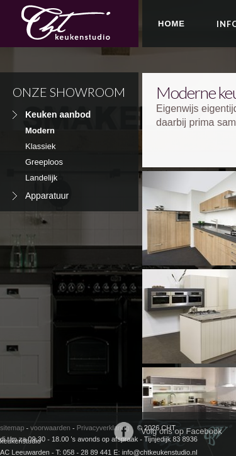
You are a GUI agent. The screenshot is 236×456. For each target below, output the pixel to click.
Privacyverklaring (103, 427)
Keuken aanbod (58, 114)
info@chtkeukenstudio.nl (160, 452)
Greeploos (44, 162)
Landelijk (41, 177)
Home (171, 23)
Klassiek (40, 146)
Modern (40, 130)
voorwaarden (50, 427)
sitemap (12, 427)
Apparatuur (47, 196)
